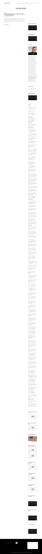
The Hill (34, 71)
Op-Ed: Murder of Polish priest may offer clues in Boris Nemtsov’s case (32, 284)
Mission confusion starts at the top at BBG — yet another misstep (14, 14)
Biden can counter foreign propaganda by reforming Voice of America (32, 130)
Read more (6, 24)
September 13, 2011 (11, 16)
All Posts (19, 9)
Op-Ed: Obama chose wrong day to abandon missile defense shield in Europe (32, 388)
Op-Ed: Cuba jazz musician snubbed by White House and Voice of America (31, 232)
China (5, 12)
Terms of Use (26, 552)
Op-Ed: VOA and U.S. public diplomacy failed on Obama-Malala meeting (31, 331)
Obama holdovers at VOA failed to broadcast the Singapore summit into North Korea (32, 179)
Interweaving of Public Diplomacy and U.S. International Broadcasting (32, 119)
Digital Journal (31, 75)
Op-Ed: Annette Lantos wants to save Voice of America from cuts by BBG (32, 362)
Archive (31, 229)
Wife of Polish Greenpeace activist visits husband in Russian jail (32, 323)
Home (17, 9)
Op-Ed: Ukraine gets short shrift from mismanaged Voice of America (32, 310)
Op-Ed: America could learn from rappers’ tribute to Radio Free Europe (32, 349)
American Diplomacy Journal (31, 72)
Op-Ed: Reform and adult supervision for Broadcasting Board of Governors (31, 256)
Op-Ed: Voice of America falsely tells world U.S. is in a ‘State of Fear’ (32, 252)
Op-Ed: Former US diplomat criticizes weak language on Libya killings (32, 354)
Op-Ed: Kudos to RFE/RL (31, 265)
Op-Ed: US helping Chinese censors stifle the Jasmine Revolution (31, 371)
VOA (6, 12)
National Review (30, 73)
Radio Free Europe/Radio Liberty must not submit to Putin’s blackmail (32, 138)
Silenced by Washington (31, 124)
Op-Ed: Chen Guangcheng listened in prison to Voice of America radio (32, 358)
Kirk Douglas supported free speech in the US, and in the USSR (31, 162)
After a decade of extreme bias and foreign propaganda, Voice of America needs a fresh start (32, 157)
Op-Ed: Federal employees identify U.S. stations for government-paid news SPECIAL (32, 336)
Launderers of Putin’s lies (31, 110)
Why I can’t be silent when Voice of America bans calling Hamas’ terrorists (32, 202)
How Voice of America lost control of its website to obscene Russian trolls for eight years (32, 149)
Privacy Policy (29, 552)
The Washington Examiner (33, 74)
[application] (32, 27)
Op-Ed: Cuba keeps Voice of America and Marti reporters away (32, 289)
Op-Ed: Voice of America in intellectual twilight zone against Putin (32, 262)
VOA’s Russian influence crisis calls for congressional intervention (32, 114)
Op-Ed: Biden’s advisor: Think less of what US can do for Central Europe (32, 375)
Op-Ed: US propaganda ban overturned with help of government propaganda (31, 341)
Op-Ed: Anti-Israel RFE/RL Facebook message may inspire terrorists (32, 240)
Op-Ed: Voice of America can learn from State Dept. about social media (32, 276)
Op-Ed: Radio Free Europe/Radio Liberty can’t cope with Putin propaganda (32, 227)
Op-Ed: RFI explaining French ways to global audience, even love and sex (32, 319)
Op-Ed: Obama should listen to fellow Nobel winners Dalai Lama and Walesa (32, 379)
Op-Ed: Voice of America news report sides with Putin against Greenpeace (32, 327)
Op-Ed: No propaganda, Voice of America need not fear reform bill (32, 306)
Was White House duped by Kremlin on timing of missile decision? (31, 383)
